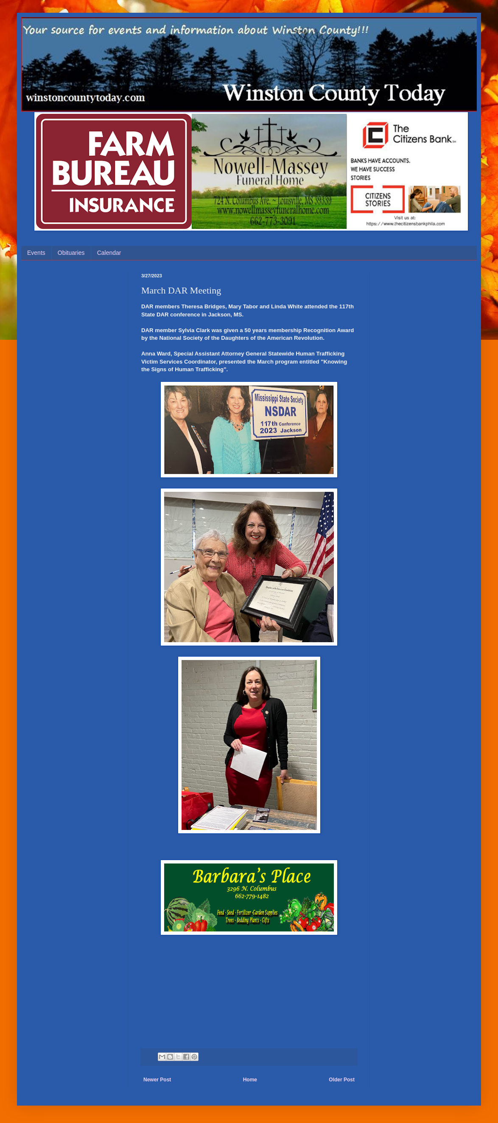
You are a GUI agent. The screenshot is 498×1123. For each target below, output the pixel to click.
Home (250, 1080)
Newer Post (157, 1080)
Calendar (109, 252)
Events (36, 252)
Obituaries (71, 252)
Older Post (342, 1080)
